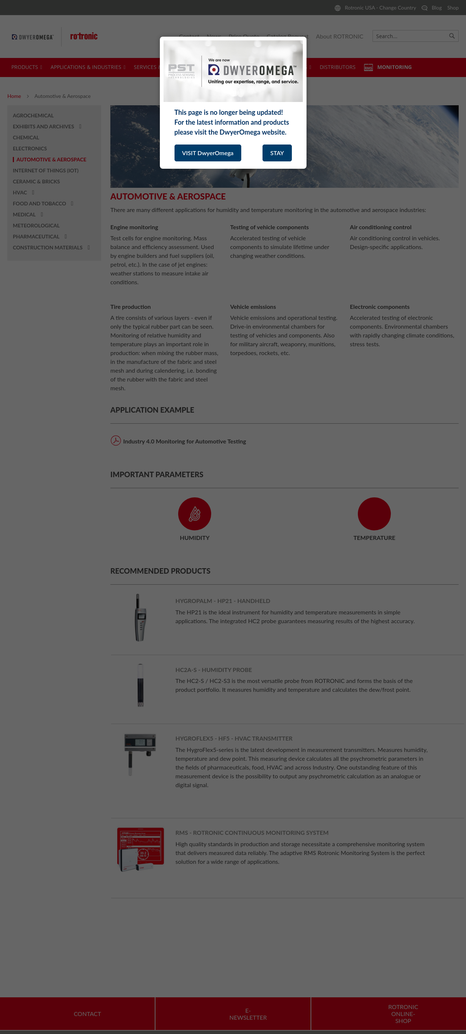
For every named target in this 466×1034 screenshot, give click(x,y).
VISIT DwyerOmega (208, 152)
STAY (277, 152)
